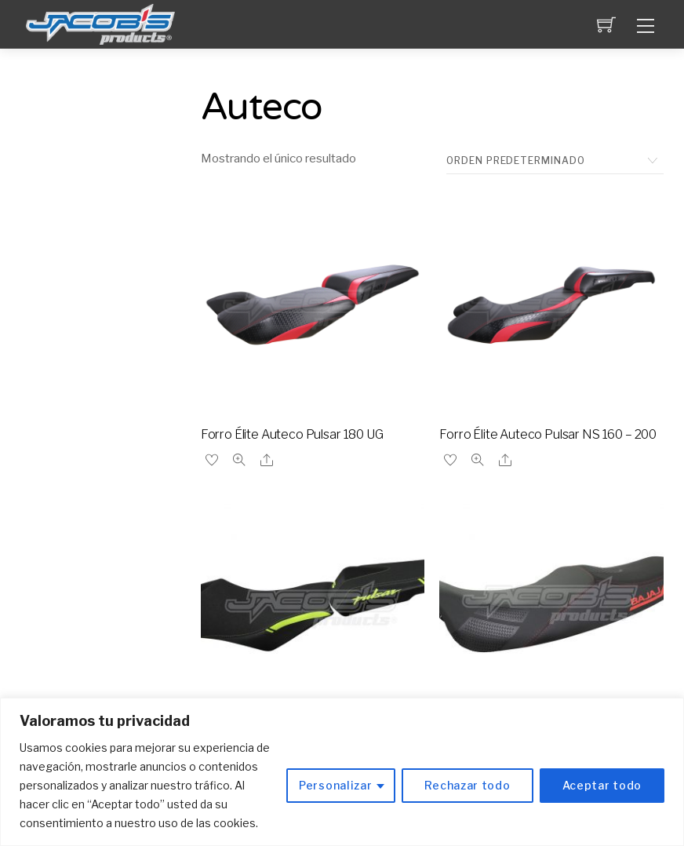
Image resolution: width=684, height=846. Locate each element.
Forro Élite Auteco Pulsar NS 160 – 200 (548, 434)
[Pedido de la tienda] (555, 161)
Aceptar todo (602, 785)
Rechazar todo (467, 785)
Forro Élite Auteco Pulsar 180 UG (292, 434)
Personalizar (335, 785)
